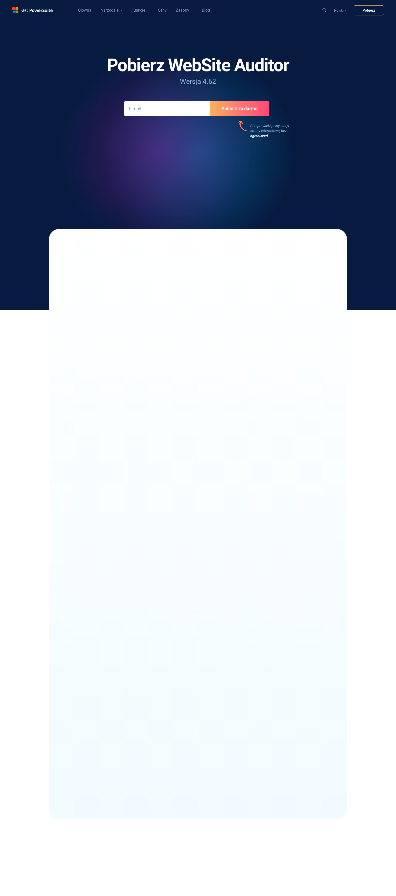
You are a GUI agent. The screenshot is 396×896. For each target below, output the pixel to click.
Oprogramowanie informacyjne (98, 706)
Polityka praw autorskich (166, 876)
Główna (84, 10)
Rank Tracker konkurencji (94, 660)
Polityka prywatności (129, 876)
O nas (256, 739)
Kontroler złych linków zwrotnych (189, 725)
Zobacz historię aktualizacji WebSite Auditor (198, 434)
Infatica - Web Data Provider (273, 713)
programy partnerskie (269, 753)
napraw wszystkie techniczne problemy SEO (137, 250)
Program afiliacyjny (267, 746)
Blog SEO (259, 639)
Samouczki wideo (176, 799)
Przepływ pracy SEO (178, 792)
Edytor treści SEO (176, 646)
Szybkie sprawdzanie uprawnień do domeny (197, 840)
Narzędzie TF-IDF (176, 679)
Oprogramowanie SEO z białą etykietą (192, 759)
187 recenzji (294, 170)
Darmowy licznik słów (268, 699)
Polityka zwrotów (200, 876)
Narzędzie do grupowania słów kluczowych (108, 747)
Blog (206, 10)
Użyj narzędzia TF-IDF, (237, 290)
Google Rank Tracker (90, 667)
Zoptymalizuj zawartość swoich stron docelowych (126, 290)
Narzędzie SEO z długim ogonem (99, 739)
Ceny (162, 10)
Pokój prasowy (263, 760)
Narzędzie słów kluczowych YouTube (103, 773)
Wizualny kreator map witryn (185, 686)
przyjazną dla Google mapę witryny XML (138, 323)
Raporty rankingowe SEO (182, 752)
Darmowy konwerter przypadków (278, 691)
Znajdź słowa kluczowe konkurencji (101, 732)
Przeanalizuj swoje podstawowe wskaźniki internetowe (131, 306)
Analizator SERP (87, 646)
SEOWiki (258, 660)
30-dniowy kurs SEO (178, 806)
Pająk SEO (171, 639)
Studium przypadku (267, 653)
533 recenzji (102, 170)
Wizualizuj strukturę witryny (242, 273)
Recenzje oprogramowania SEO (276, 646)
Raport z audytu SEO (179, 766)
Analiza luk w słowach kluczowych (101, 766)
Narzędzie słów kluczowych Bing (99, 780)
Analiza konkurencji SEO (182, 847)
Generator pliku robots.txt (183, 660)
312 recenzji (166, 170)
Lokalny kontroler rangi (92, 639)
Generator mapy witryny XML (186, 653)
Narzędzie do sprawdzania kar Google (193, 833)
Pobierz (369, 10)
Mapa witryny (271, 876)
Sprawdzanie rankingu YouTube (99, 653)
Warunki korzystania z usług (237, 876)
